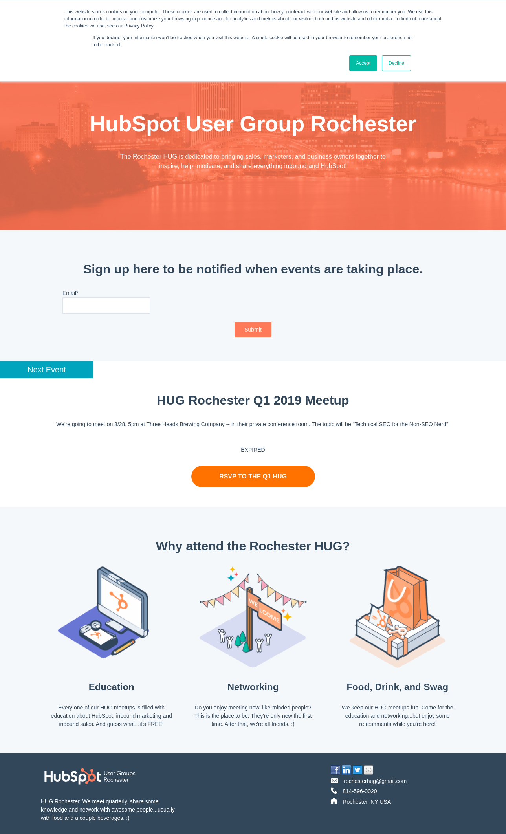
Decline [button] (396, 63)
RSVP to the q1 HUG (253, 476)
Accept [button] (363, 63)
